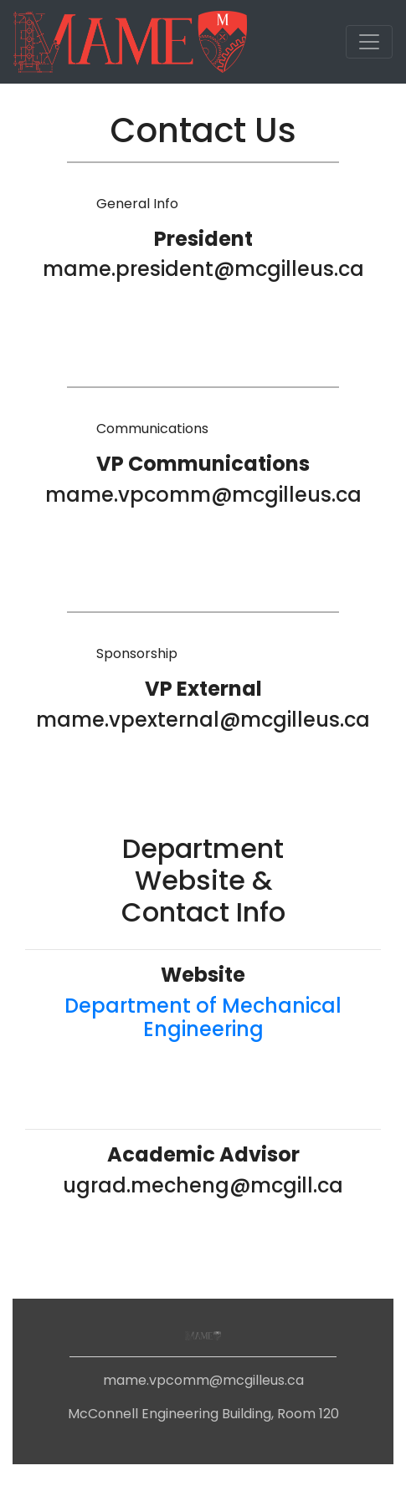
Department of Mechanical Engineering (203, 1018)
